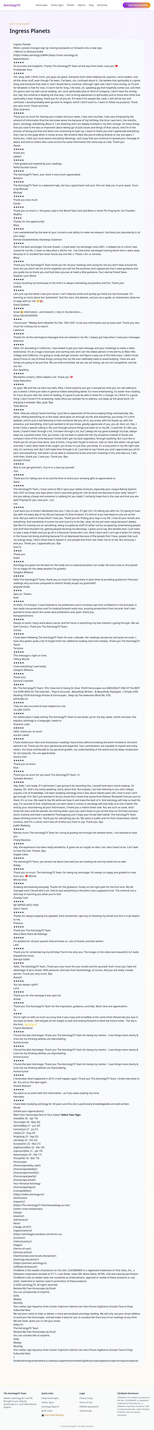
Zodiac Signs (57, 5)
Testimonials (85, 1410)
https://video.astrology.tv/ (28, 1194)
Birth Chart (47, 1410)
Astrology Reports (50, 1406)
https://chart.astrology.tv (63, 55)
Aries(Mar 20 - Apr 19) (25, 1118)
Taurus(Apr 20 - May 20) (26, 1122)
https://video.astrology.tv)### (31, 55)
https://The (20, 1205)
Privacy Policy (86, 1398)
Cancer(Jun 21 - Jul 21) (25, 1129)
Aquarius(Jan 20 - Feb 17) (27, 1154)
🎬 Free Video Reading (136, 5)
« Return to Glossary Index (28, 51)
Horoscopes (41, 5)
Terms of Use (85, 1402)
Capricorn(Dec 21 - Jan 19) (27, 1151)
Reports (82, 5)
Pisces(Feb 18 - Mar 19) (26, 1158)
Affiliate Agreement (89, 1406)
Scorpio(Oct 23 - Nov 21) (26, 1143)
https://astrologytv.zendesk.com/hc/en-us (37, 1234)
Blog (91, 5)
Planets (70, 5)
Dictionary (102, 5)
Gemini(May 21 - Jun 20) (26, 1125)
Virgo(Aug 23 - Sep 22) (25, 1136)
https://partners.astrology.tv (30, 1263)
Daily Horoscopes (50, 1398)
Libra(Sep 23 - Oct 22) (25, 1140)
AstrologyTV (12, 5)
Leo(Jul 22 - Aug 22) (24, 1133)
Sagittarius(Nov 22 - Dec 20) (29, 1147)
